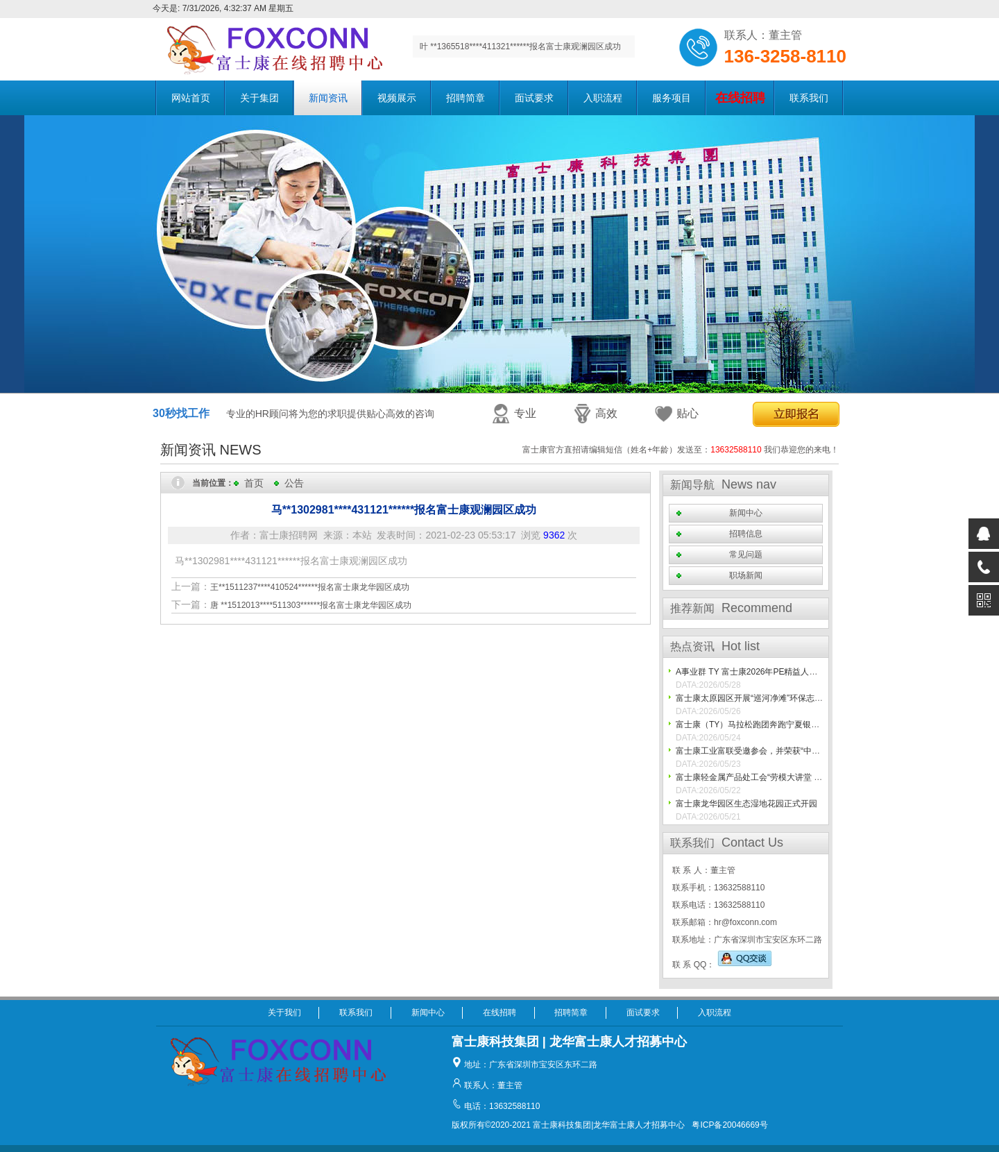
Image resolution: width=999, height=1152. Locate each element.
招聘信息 (745, 534)
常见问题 (745, 554)
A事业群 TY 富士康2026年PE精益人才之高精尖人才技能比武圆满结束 (805, 672)
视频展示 (396, 97)
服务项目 (671, 97)
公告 (294, 483)
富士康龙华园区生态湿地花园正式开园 (746, 803)
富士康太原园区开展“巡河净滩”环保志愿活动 (757, 698)
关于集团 (259, 97)
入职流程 (602, 97)
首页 (254, 483)
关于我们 (284, 1012)
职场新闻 (745, 575)
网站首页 (190, 97)
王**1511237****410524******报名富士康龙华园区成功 (309, 587)
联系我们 (808, 97)
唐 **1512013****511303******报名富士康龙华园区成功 (310, 605)
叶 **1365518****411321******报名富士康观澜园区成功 (520, 46)
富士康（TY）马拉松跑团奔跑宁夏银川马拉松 (760, 724)
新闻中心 (745, 513)
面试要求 (534, 97)
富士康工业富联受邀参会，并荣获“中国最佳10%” (766, 751)
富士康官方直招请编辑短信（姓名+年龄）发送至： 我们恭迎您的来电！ (680, 450)
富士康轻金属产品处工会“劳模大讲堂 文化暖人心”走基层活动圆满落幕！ (808, 777)
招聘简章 (465, 97)
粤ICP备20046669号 (729, 1125)
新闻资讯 (328, 97)
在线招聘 (499, 1012)
